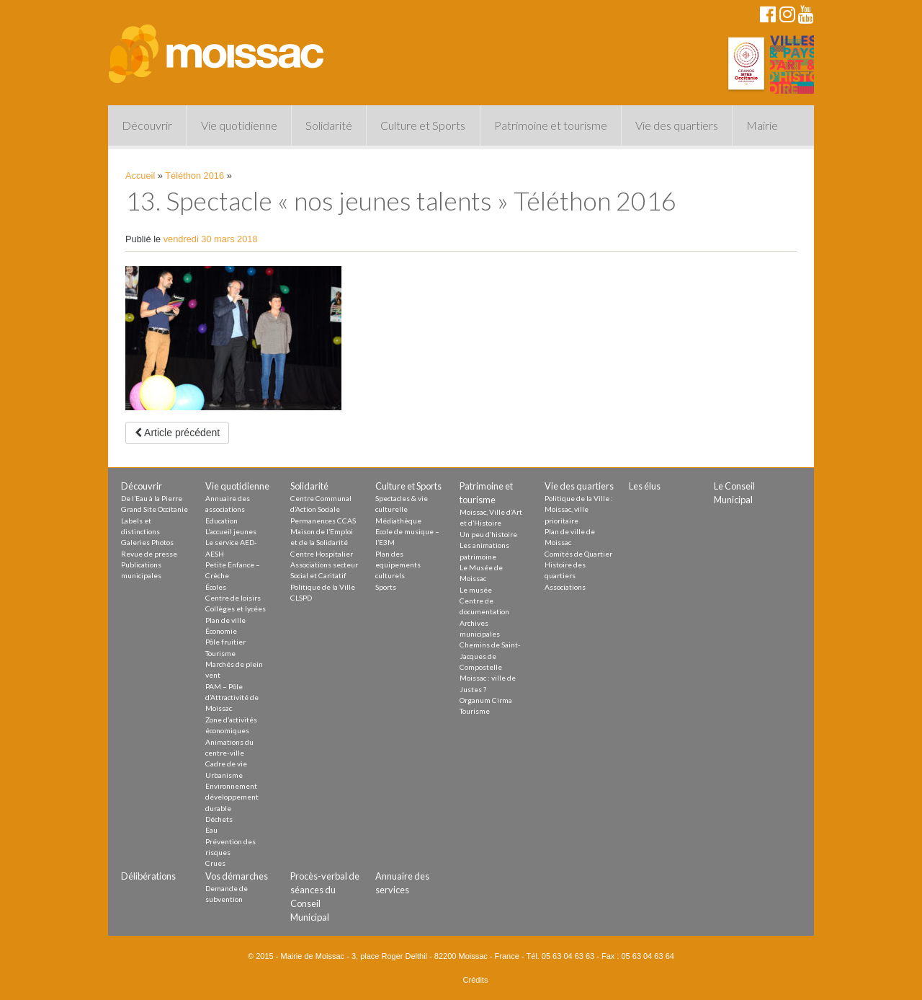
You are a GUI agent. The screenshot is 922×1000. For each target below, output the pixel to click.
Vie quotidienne (239, 125)
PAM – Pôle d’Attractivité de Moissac (232, 697)
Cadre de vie (226, 763)
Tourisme (220, 653)
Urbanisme (224, 775)
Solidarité (328, 125)
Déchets (219, 819)
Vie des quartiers (676, 125)
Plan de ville (225, 620)
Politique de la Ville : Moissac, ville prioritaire (579, 509)
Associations (565, 587)
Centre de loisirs (233, 597)
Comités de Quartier (578, 553)
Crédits (475, 979)
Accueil (140, 175)
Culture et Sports (422, 125)
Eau (211, 830)
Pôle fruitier (225, 641)
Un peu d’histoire (488, 534)
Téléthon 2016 (194, 175)
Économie (221, 631)
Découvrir (147, 125)
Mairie (762, 125)
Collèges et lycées (235, 608)
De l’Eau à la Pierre (151, 498)
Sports (385, 587)
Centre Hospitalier (321, 553)
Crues (215, 863)
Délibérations (148, 876)
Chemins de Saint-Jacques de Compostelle (490, 655)
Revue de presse (149, 553)
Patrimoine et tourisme (550, 125)
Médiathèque (398, 520)
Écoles (215, 587)
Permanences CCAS (323, 520)
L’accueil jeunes (230, 531)
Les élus (645, 486)
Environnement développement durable (232, 797)
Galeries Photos (147, 542)
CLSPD (301, 597)
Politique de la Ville (322, 587)
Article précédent (177, 432)
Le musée (476, 589)
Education (221, 520)
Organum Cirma (486, 700)
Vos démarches (236, 876)
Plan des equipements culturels (398, 564)
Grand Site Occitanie (154, 509)
